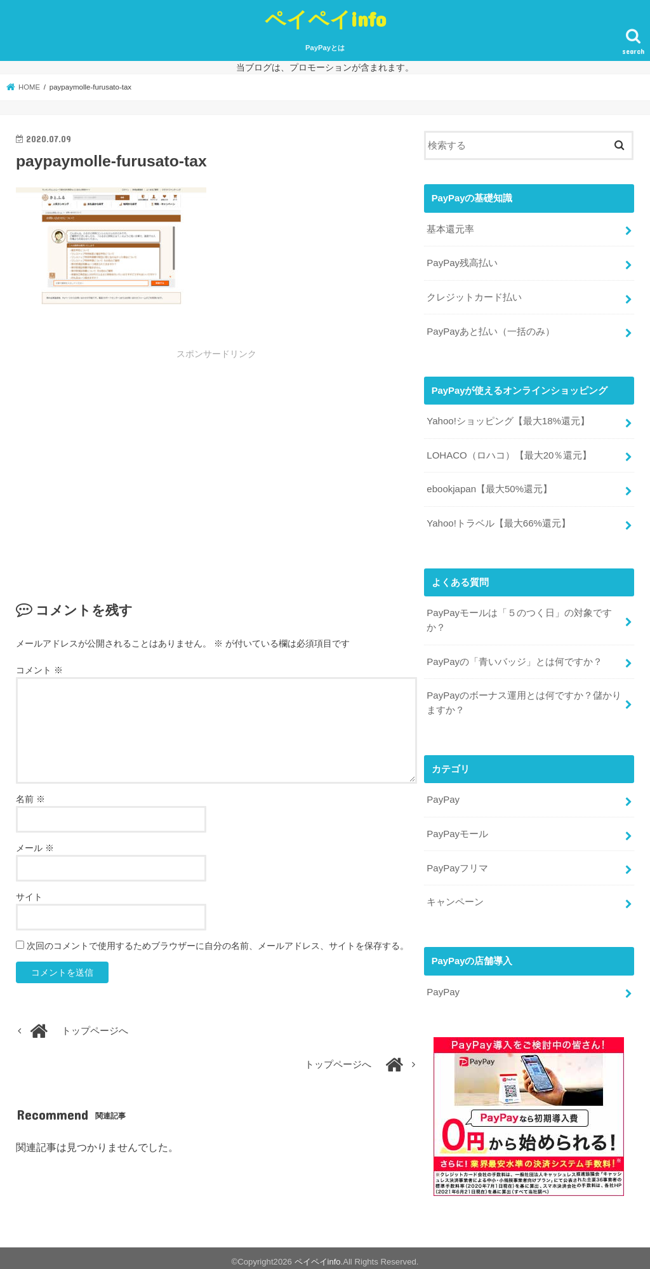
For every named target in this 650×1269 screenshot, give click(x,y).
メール (35, 848)
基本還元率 (450, 229)
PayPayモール (457, 827)
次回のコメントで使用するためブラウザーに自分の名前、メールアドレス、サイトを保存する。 (218, 946)
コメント (39, 670)
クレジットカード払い (474, 296)
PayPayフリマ (457, 861)
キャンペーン (455, 895)
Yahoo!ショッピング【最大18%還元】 (508, 419)
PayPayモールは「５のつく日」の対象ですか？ (519, 616)
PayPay (443, 794)
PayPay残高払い (462, 262)
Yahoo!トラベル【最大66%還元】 (498, 520)
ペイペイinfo (325, 18)
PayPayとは (325, 47)
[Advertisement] (121, 455)
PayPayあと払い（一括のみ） (490, 330)
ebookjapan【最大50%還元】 (489, 486)
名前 (30, 799)
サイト (29, 897)
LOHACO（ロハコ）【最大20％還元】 (509, 453)
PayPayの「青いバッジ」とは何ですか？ (514, 657)
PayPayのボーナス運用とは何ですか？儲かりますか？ (524, 697)
